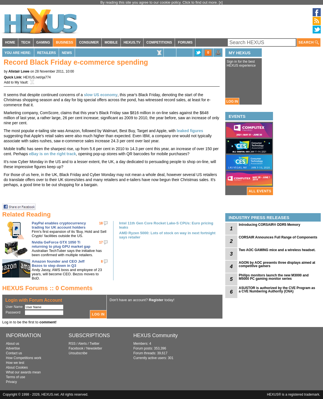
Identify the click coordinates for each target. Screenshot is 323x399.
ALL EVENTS (260, 191)
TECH (25, 42)
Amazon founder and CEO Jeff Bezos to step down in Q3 (58, 263)
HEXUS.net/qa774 (37, 77)
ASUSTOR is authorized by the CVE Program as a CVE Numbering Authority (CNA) (277, 289)
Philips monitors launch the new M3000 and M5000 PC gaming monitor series (274, 277)
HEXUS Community (155, 335)
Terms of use (15, 377)
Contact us (14, 353)
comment (47, 322)
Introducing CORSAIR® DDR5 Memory (269, 224)
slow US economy (101, 95)
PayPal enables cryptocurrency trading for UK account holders (59, 225)
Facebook (76, 348)
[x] (221, 2)
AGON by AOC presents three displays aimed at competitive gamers (277, 264)
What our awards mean (23, 372)
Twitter (94, 344)
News (67, 53)
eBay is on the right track (52, 154)
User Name (14, 307)
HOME (10, 42)
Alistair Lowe (18, 71)
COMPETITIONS (159, 42)
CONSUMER (89, 42)
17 (101, 242)
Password (13, 312)
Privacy (11, 382)
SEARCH (309, 42)
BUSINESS (64, 42)
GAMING (43, 42)
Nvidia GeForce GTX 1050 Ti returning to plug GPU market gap (61, 244)
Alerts (82, 344)
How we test (15, 363)
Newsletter (94, 348)
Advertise (13, 348)
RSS (72, 344)
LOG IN (232, 101)
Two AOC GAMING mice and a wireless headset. (277, 250)
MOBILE (111, 42)
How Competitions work (23, 358)
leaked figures (190, 131)
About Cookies (17, 367)
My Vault (21, 82)
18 (101, 223)
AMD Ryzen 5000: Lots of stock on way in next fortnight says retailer (167, 235)
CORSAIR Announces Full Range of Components (278, 237)
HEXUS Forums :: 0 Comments (47, 288)
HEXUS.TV (132, 42)
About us (12, 344)
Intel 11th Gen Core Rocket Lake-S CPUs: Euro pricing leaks (166, 225)
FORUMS (185, 42)
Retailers (46, 53)
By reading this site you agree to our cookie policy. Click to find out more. (159, 2)
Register (156, 300)
